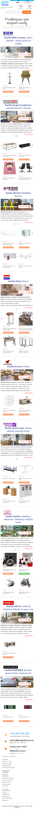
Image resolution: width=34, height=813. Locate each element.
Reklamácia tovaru (18, 751)
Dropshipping (6, 796)
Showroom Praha (6, 765)
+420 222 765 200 (19, 733)
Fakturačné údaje (7, 763)
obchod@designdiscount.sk (20, 740)
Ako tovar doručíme (7, 780)
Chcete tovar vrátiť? (18, 747)
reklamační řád (20, 753)
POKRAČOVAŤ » (28, 70)
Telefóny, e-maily (7, 761)
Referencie (5, 800)
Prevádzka (5, 759)
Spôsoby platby (6, 782)
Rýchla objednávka (7, 798)
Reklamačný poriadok (8, 778)
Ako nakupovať (6, 784)
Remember (21, 691)
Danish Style (17, 124)
